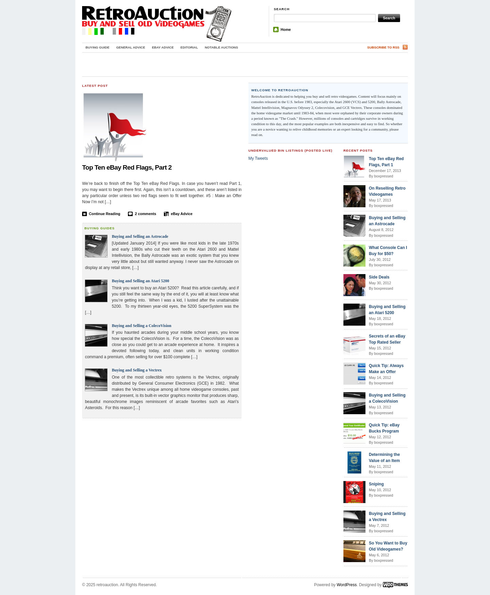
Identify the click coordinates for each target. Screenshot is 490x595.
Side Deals (379, 277)
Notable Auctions (221, 47)
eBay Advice (163, 47)
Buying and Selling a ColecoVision (141, 325)
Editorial (189, 47)
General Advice (130, 47)
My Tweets (258, 158)
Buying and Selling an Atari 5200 (140, 281)
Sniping (376, 484)
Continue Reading (104, 214)
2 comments (145, 214)
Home (286, 29)
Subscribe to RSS (383, 47)
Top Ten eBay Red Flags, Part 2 (127, 167)
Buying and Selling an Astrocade (140, 236)
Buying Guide (97, 47)
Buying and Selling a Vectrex (137, 370)
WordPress (347, 584)
